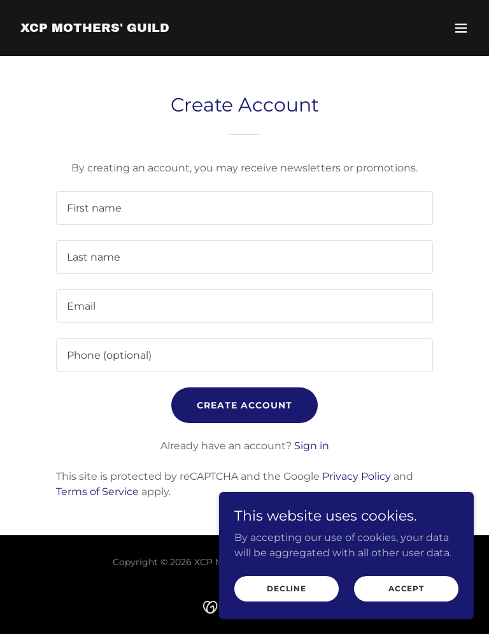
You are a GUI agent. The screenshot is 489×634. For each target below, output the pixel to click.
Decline (286, 588)
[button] (461, 28)
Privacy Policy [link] (356, 476)
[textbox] (244, 208)
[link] (94, 28)
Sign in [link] (311, 446)
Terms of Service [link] (97, 492)
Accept (406, 588)
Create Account (244, 405)
